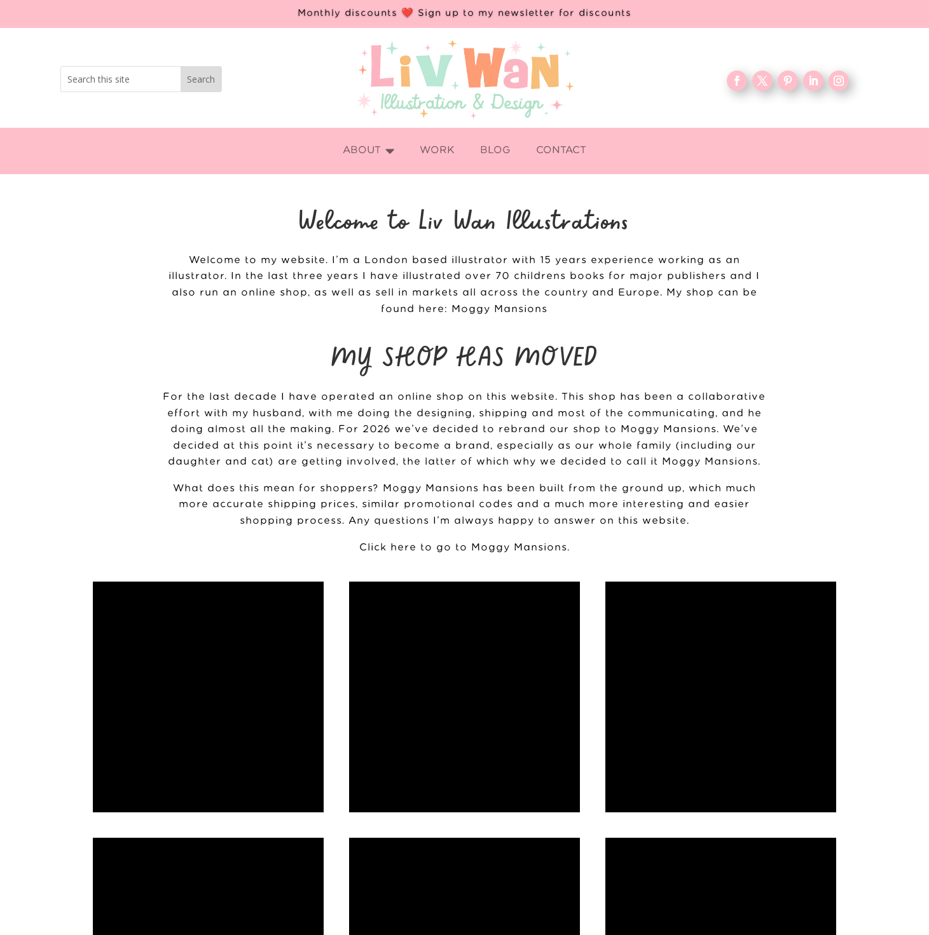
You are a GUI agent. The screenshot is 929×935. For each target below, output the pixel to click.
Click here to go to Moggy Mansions (463, 547)
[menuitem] (368, 151)
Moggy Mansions (499, 309)
